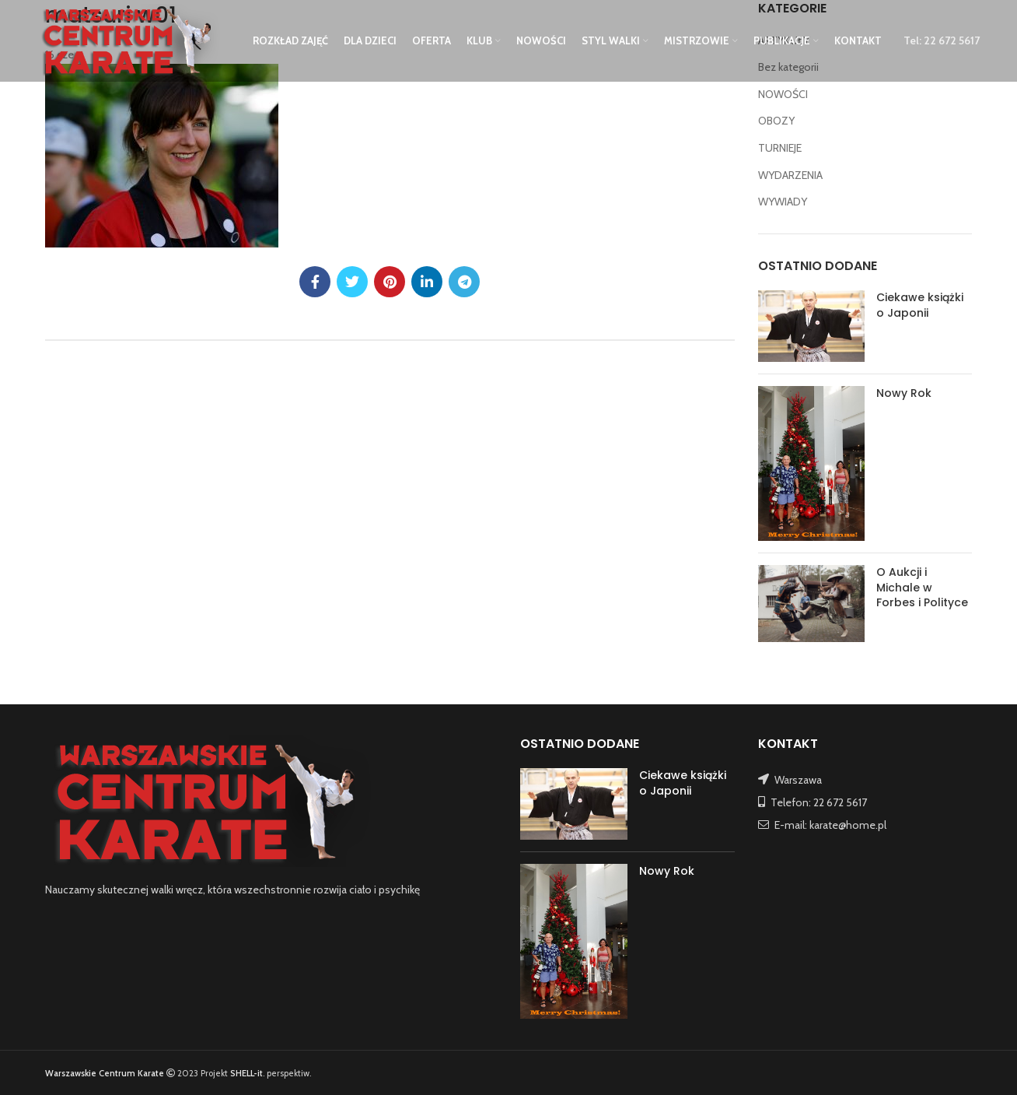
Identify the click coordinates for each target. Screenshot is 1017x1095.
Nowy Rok (903, 393)
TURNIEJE (780, 148)
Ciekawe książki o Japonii (919, 305)
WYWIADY (782, 202)
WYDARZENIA (790, 175)
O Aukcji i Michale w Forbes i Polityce (922, 587)
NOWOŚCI (783, 94)
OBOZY (776, 121)
